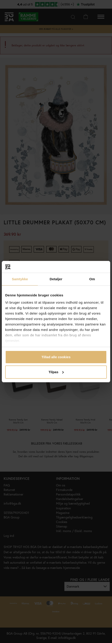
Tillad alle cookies (56, 357)
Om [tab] (92, 279)
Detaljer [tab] (56, 279)
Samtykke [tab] (20, 279)
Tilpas (56, 372)
